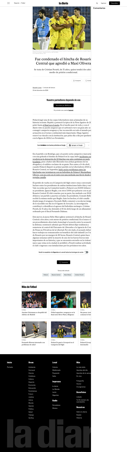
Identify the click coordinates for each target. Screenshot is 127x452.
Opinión (31, 406)
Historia (79, 418)
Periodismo (56, 405)
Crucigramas (80, 387)
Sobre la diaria (81, 412)
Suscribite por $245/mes (63, 105)
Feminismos (32, 391)
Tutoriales (111, 401)
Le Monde (56, 389)
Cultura (31, 379)
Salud (30, 412)
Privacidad (112, 407)
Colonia (55, 367)
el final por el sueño (51, 125)
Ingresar (103, 3)
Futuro (30, 394)
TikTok (110, 385)
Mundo (31, 403)
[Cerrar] (91, 100)
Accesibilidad (112, 404)
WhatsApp (111, 376)
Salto (54, 376)
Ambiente (31, 367)
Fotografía (80, 381)
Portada (10, 367)
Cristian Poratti (79, 275)
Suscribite (114, 3)
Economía (31, 385)
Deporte (16, 3)
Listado (79, 397)
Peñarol (46, 275)
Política (31, 409)
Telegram (111, 388)
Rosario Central (56, 275)
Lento (54, 392)
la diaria (55, 386)
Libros (30, 400)
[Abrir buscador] (97, 3)
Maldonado (56, 370)
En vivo (79, 376)
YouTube (111, 373)
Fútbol (23, 3)
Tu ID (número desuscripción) (82, 401)
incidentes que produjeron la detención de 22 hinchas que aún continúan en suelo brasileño (62, 159)
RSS (109, 370)
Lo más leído (80, 367)
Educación (32, 388)
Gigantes (55, 395)
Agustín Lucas (37, 87)
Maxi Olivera (67, 275)
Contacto (111, 410)
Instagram (111, 379)
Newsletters (112, 367)
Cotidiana (31, 376)
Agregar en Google (76, 145)
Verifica (31, 418)
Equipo (78, 415)
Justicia (31, 397)
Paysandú (55, 373)
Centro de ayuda (114, 398)
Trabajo (31, 415)
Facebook (111, 382)
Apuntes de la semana (84, 373)
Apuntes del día (82, 370)
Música (54, 408)
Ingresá (70, 110)
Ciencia (31, 373)
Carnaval (31, 370)
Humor (78, 384)
